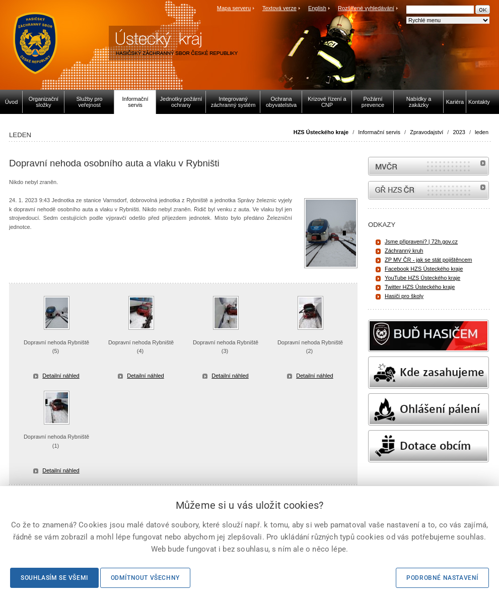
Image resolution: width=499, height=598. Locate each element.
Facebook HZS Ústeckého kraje (424, 269)
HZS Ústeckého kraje (321, 132)
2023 (459, 132)
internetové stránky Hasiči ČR (428, 190)
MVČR (428, 166)
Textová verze (279, 8)
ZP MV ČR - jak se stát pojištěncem (428, 260)
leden (481, 132)
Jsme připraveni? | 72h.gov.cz (421, 241)
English (317, 8)
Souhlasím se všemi (54, 577)
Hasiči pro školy (404, 296)
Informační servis (379, 132)
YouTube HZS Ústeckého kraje (422, 278)
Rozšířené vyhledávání (366, 8)
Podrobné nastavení (442, 577)
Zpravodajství (426, 132)
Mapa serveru (234, 8)
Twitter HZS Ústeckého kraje (420, 287)
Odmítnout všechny (145, 577)
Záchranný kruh (404, 251)
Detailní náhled (60, 376)
